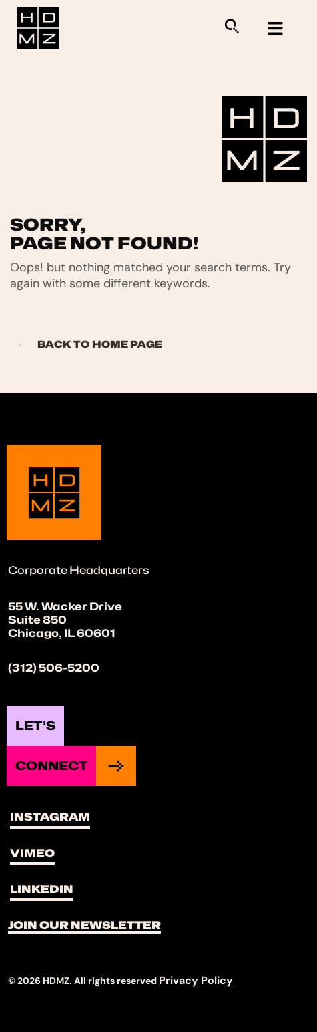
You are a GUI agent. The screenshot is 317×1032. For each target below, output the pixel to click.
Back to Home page (86, 344)
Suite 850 (37, 620)
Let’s (35, 726)
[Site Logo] (38, 27)
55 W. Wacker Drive (65, 606)
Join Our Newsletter (84, 925)
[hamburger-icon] (275, 28)
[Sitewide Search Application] (231, 26)
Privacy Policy (196, 980)
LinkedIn (41, 889)
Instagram (50, 817)
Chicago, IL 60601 (61, 633)
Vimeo (32, 853)
